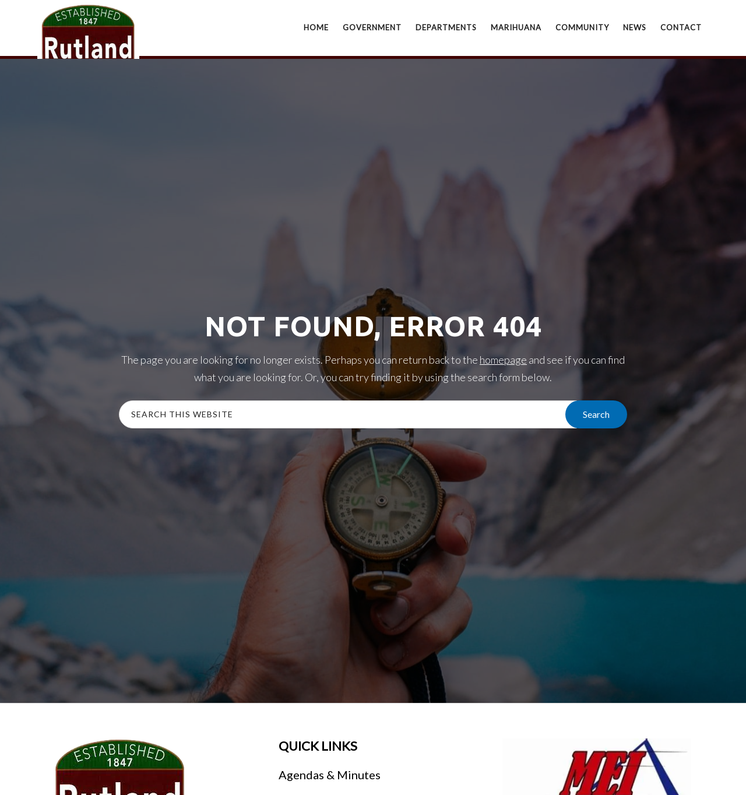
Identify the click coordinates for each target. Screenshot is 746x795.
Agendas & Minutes (330, 775)
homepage (503, 359)
